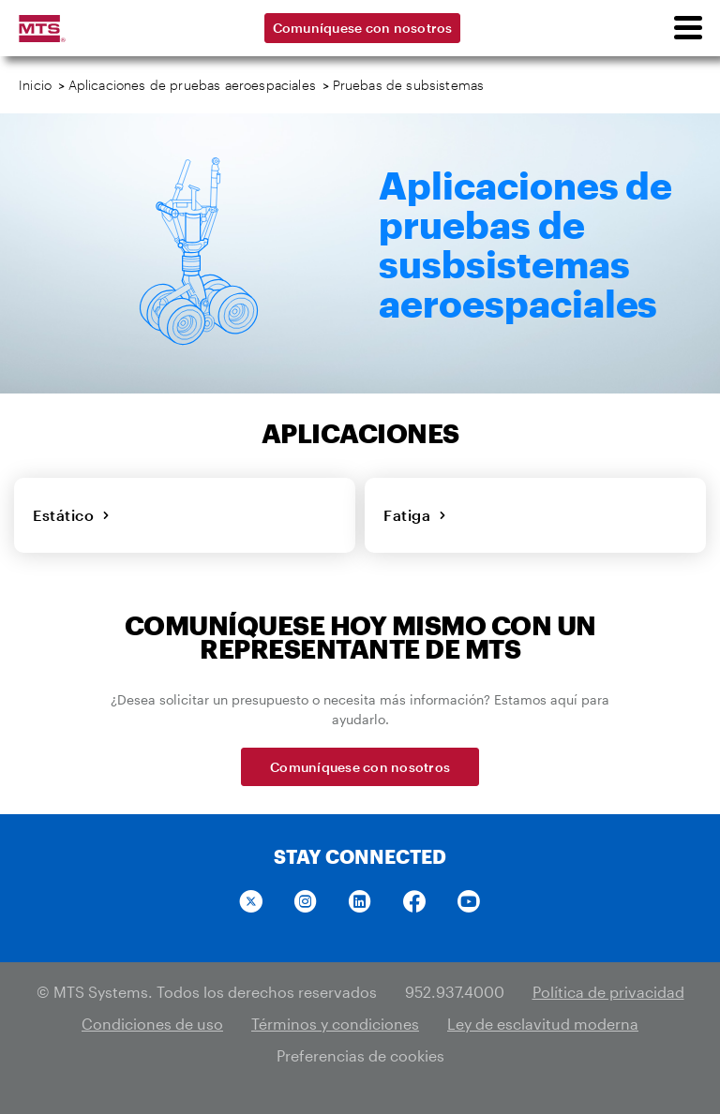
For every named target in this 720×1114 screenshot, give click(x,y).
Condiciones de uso (152, 1023)
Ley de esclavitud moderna (542, 1023)
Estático (72, 515)
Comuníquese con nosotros (363, 28)
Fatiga (415, 515)
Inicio (35, 85)
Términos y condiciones (335, 1023)
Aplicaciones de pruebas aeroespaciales (192, 85)
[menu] (687, 28)
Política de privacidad (608, 992)
